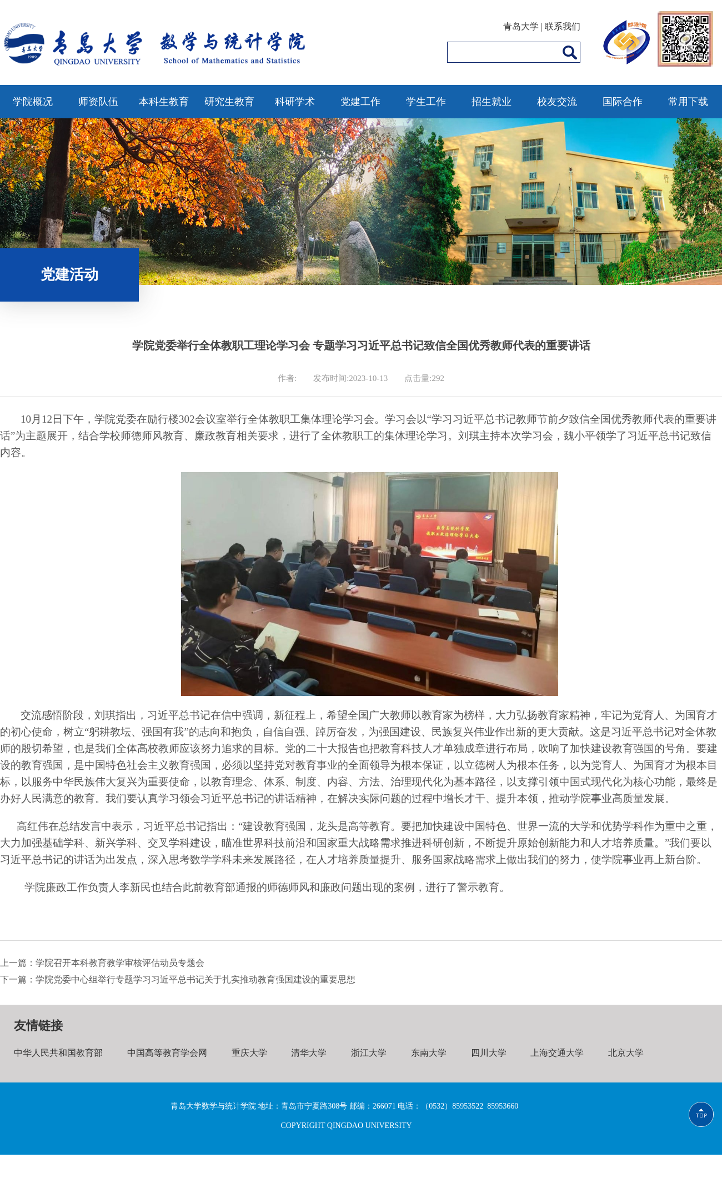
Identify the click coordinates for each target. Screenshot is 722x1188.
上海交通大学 (557, 1052)
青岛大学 (521, 26)
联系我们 (562, 26)
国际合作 (623, 101)
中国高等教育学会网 (167, 1052)
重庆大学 (249, 1052)
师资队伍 (98, 101)
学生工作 (426, 101)
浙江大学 (369, 1052)
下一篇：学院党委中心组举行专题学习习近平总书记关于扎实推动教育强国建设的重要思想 (177, 979)
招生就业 (492, 101)
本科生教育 (164, 101)
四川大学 (489, 1052)
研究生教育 (229, 101)
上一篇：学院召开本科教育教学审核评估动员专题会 (102, 963)
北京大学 (626, 1052)
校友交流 (557, 101)
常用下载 (688, 101)
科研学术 (295, 101)
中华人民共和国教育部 (58, 1052)
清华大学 (309, 1052)
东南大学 (429, 1052)
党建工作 (360, 101)
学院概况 (33, 101)
